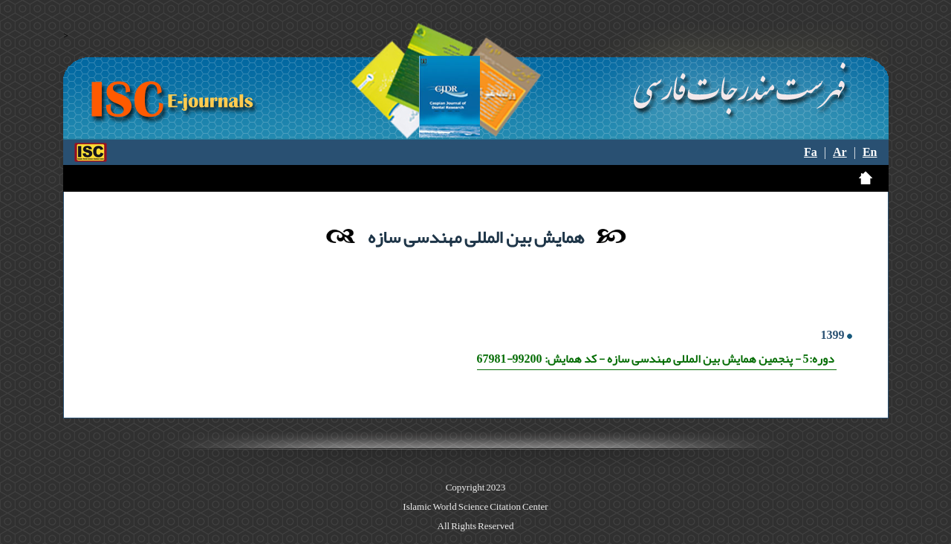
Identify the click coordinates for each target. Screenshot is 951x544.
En (870, 152)
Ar (840, 152)
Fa (810, 152)
